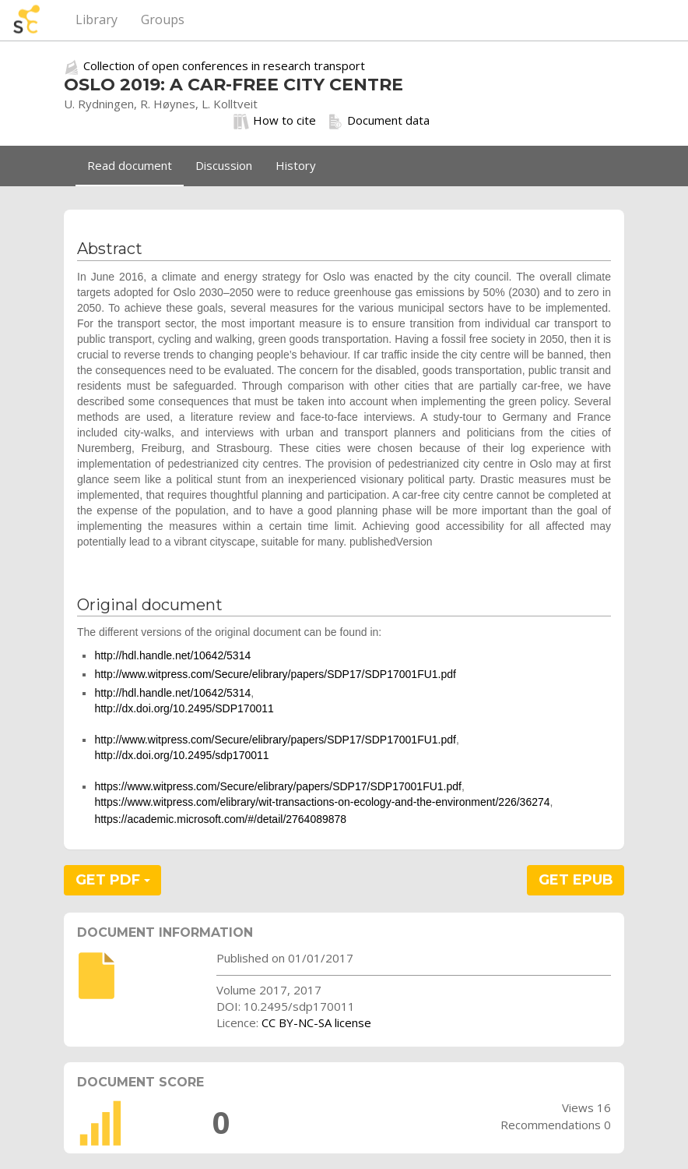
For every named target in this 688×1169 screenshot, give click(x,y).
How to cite (274, 120)
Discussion (223, 165)
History (296, 165)
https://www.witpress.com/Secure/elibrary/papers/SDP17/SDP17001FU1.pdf (278, 786)
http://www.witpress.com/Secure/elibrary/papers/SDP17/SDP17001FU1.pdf (275, 674)
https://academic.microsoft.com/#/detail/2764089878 (220, 819)
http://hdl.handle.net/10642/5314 (172, 655)
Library (96, 19)
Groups (162, 19)
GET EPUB (576, 879)
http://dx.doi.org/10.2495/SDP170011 (183, 708)
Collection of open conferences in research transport (224, 65)
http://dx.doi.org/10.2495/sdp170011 (181, 755)
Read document (129, 165)
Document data (379, 120)
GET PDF (112, 879)
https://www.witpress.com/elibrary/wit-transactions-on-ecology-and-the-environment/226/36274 (321, 802)
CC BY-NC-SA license (316, 1022)
